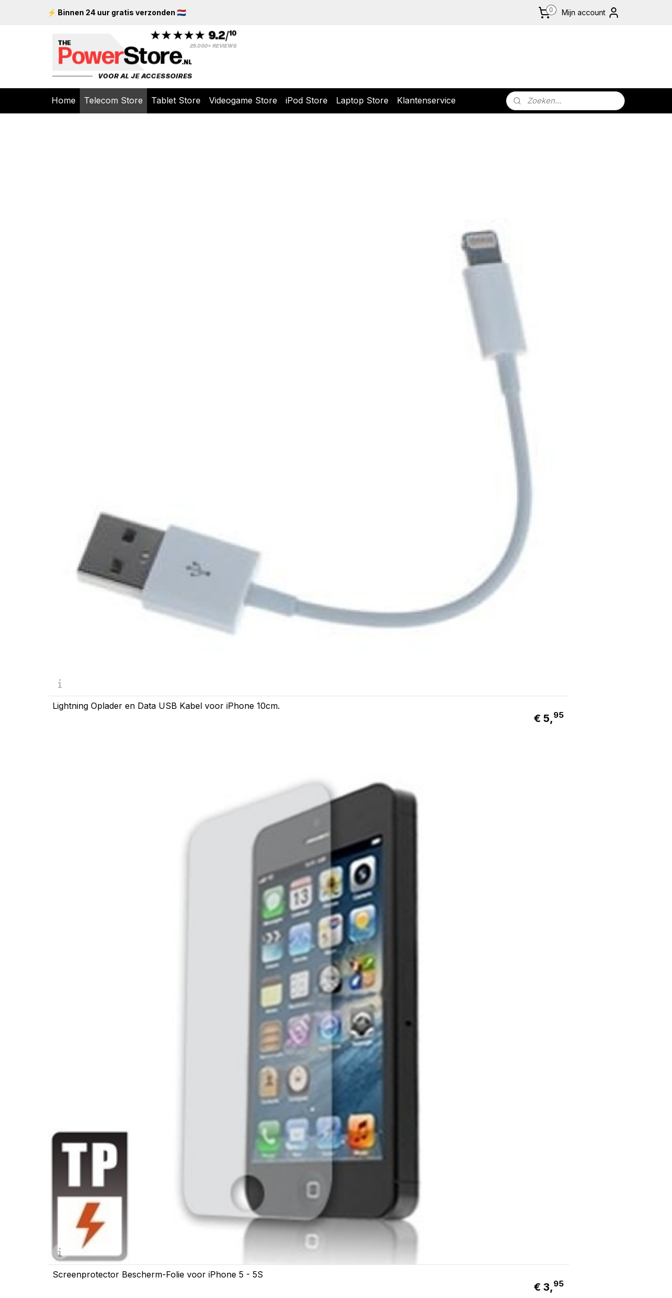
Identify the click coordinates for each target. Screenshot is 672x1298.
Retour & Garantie (220, 980)
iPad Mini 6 (567, 1061)
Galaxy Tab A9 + (566, 1050)
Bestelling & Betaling (220, 959)
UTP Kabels (567, 1138)
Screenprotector (567, 1105)
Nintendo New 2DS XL (567, 984)
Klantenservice (426, 100)
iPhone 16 (451, 1028)
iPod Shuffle (451, 984)
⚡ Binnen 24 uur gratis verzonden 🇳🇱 (116, 12)
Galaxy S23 (451, 1061)
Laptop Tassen (567, 1116)
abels (583, 1127)
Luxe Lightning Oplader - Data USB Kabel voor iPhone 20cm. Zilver (113, 680)
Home (63, 100)
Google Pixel (451, 1072)
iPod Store (307, 100)
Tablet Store (176, 100)
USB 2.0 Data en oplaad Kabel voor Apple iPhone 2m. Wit (406, 684)
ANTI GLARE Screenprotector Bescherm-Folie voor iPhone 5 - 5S (407, 313)
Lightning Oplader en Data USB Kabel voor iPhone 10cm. (114, 317)
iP (556, 1072)
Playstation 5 (567, 963)
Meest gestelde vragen (220, 1024)
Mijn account (591, 12)
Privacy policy (221, 1013)
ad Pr (567, 1072)
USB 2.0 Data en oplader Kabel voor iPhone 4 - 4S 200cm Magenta (555, 680)
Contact (220, 1035)
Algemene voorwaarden (220, 1002)
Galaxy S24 (451, 1050)
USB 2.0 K (558, 1127)
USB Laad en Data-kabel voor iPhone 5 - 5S (260, 501)
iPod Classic (452, 963)
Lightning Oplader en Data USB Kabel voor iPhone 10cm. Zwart (556, 501)
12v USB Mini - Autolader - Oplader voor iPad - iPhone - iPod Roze (110, 496)
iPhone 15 (451, 1039)
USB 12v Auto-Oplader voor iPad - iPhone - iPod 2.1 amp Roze (549, 313)
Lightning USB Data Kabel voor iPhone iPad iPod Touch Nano (408, 501)
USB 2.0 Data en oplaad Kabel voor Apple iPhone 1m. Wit (260, 684)
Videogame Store (243, 100)
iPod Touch (451, 952)
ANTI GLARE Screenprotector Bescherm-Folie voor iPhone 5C (113, 863)
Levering (220, 970)
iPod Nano (451, 974)
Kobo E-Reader (566, 1148)
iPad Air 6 (567, 1039)
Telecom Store (113, 100)
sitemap (376, 1231)
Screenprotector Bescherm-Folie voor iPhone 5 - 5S (256, 317)
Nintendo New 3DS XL (567, 974)
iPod (452, 995)
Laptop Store (362, 100)
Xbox (555, 995)
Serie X (577, 995)
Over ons (221, 991)
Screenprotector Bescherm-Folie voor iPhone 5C (256, 868)
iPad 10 (567, 1028)
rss (397, 1231)
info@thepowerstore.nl (105, 1136)
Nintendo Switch (567, 952)
